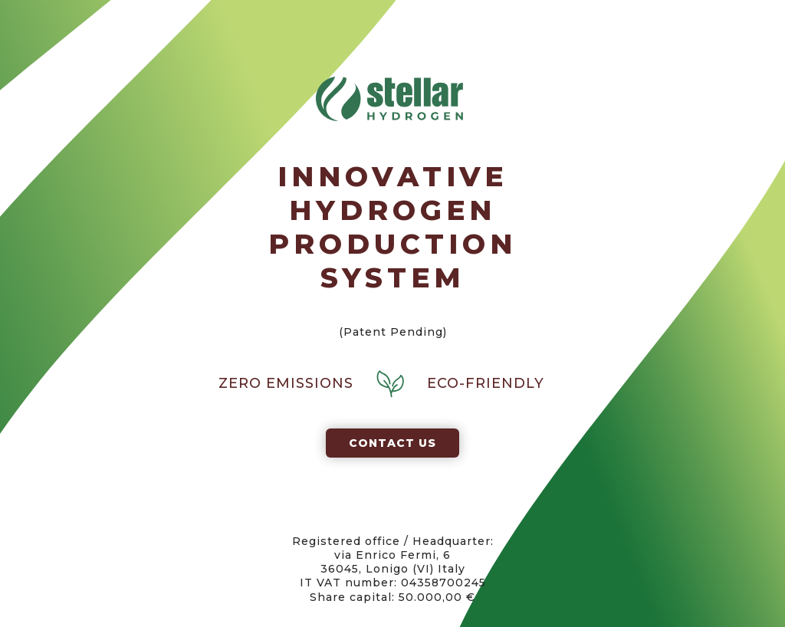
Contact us (392, 443)
